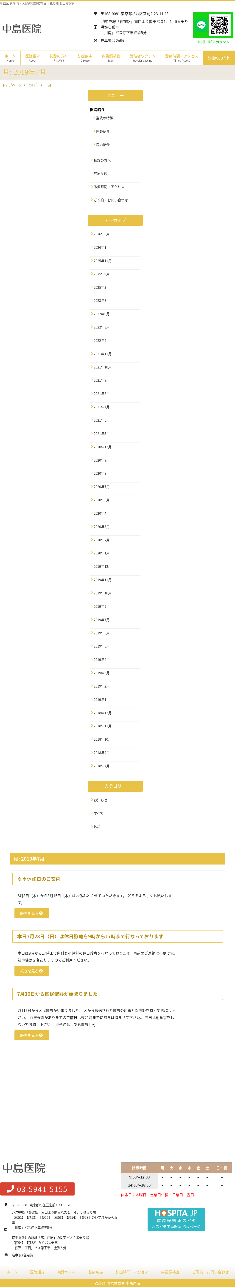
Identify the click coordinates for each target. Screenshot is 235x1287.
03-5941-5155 (37, 1189)
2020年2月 (102, 539)
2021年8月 (102, 393)
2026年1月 (102, 247)
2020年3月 (102, 526)
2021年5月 (102, 433)
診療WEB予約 (219, 58)
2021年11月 (103, 353)
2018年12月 (103, 712)
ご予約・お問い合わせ (111, 200)
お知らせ (100, 799)
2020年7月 (102, 486)
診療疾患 (100, 173)
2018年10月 (103, 739)
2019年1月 (102, 699)
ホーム (10, 58)
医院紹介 (37, 1272)
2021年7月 (102, 406)
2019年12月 (103, 566)
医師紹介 (103, 131)
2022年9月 (102, 313)
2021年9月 (102, 380)
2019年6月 (102, 633)
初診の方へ (59, 58)
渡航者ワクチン (142, 58)
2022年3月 (102, 327)
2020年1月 (102, 553)
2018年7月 (102, 765)
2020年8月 (102, 473)
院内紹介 (103, 144)
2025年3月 (102, 287)
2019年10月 (103, 593)
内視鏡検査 (170, 1272)
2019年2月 (102, 686)
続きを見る (31, 913)
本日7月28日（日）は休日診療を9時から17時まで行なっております (90, 936)
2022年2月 (102, 340)
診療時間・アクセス (181, 58)
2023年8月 (102, 300)
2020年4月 (102, 513)
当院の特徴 (104, 117)
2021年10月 (103, 367)
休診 (97, 826)
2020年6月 (102, 499)
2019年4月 (102, 659)
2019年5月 (102, 646)
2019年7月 (102, 619)
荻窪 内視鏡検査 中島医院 (119, 1283)
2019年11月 (103, 579)
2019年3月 (102, 672)
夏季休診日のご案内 (39, 878)
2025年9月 (102, 274)
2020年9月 (102, 460)
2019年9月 (102, 606)
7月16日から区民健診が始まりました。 (60, 993)
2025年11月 (103, 260)
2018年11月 (103, 725)
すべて (99, 813)
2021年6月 (102, 420)
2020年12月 (103, 446)
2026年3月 (102, 234)
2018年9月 (102, 752)
